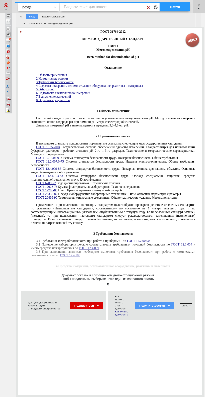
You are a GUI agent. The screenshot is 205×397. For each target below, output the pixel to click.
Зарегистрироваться (53, 16)
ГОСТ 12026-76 (46, 186)
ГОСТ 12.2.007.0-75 (50, 161)
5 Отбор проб (45, 89)
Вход (32, 16)
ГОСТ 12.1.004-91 (48, 158)
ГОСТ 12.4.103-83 (49, 176)
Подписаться (86, 305)
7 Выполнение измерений (53, 96)
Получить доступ (154, 305)
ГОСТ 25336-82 (46, 194)
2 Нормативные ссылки (52, 78)
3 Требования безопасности (54, 82)
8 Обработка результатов (53, 100)
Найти (175, 7)
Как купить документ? (121, 313)
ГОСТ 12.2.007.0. (138, 240)
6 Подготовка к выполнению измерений (63, 93)
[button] (6, 6)
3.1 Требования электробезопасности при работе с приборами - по (93, 240)
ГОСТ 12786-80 (46, 190)
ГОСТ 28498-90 (46, 197)
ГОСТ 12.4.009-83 (48, 168)
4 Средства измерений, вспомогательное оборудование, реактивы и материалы (89, 85)
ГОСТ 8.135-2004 (48, 147)
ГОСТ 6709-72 (46, 183)
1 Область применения (51, 75)
